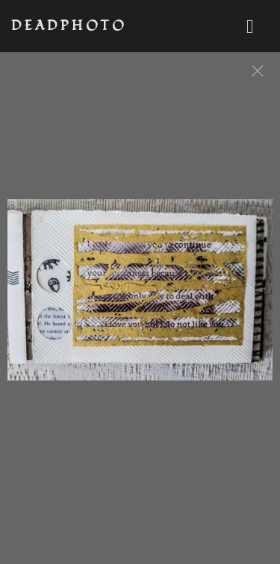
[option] (140, 297)
